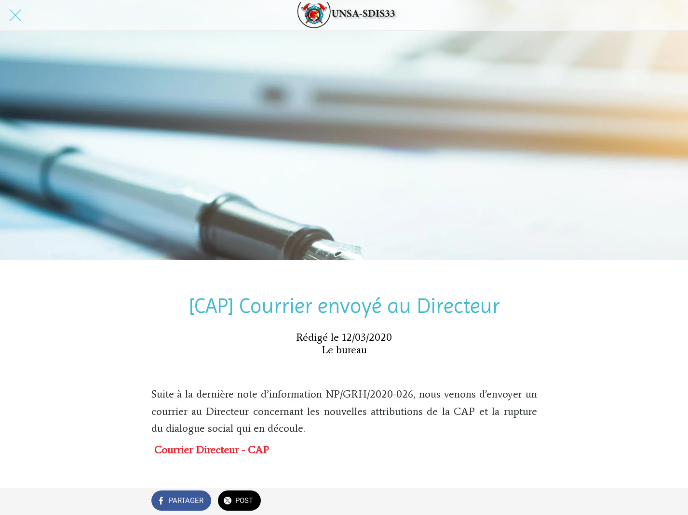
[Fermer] (15, 15)
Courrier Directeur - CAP (211, 449)
